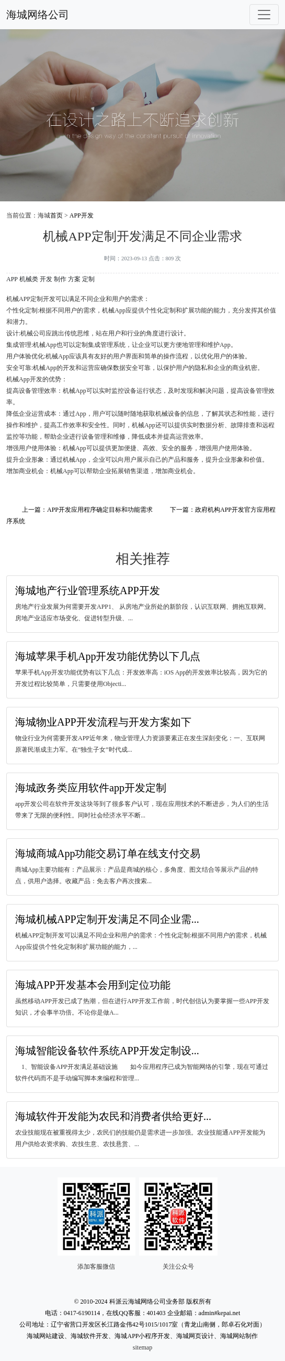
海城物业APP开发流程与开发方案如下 (103, 722)
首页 (56, 215)
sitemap (142, 1347)
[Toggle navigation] (264, 14)
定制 (88, 279)
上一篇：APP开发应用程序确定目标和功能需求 (87, 509)
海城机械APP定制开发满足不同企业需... (107, 919)
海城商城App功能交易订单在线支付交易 (107, 853)
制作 (60, 279)
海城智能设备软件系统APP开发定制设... (107, 1050)
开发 (46, 279)
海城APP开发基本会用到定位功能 (92, 985)
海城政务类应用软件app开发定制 (90, 787)
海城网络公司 (37, 14)
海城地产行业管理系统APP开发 (87, 590)
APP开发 (82, 215)
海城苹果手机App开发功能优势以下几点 (107, 656)
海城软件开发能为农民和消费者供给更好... (113, 1116)
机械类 (28, 279)
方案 (74, 279)
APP (12, 279)
